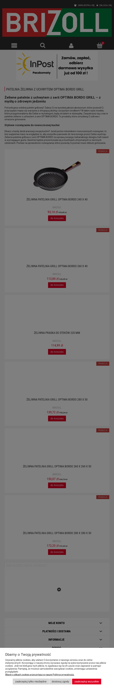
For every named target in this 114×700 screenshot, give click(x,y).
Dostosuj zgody (60, 681)
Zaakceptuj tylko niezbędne (30, 681)
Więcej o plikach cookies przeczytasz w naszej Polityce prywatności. (39, 674)
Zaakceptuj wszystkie (87, 681)
